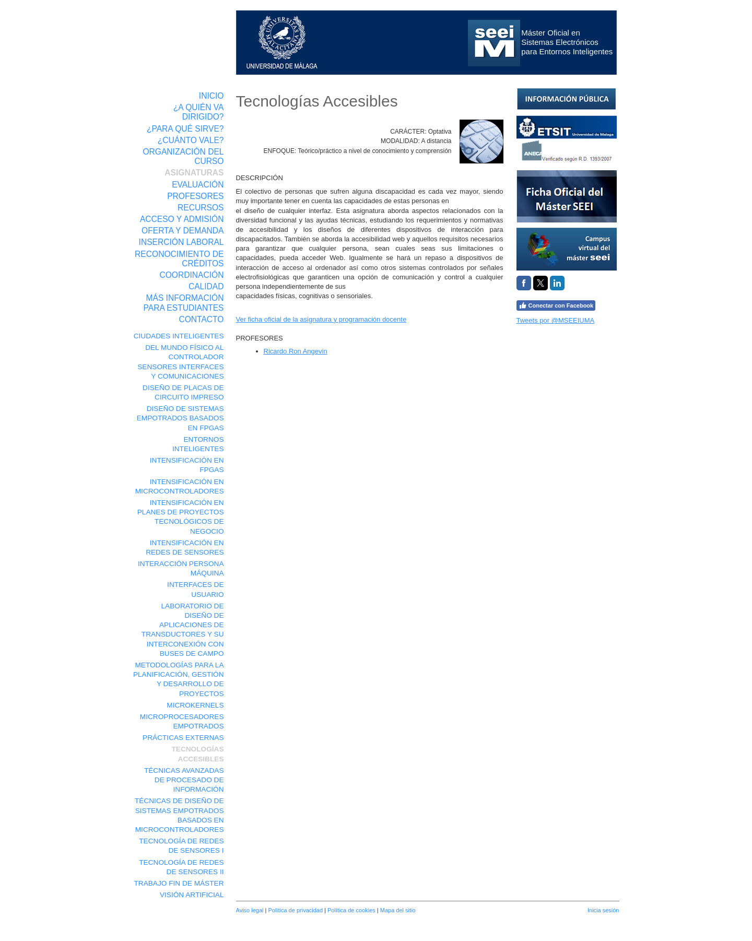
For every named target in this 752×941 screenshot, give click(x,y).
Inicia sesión (603, 910)
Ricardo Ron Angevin (295, 351)
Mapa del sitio (398, 910)
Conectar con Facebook (556, 305)
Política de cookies (351, 910)
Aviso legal (250, 910)
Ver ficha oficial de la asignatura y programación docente (321, 319)
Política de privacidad (295, 910)
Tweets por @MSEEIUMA (555, 320)
